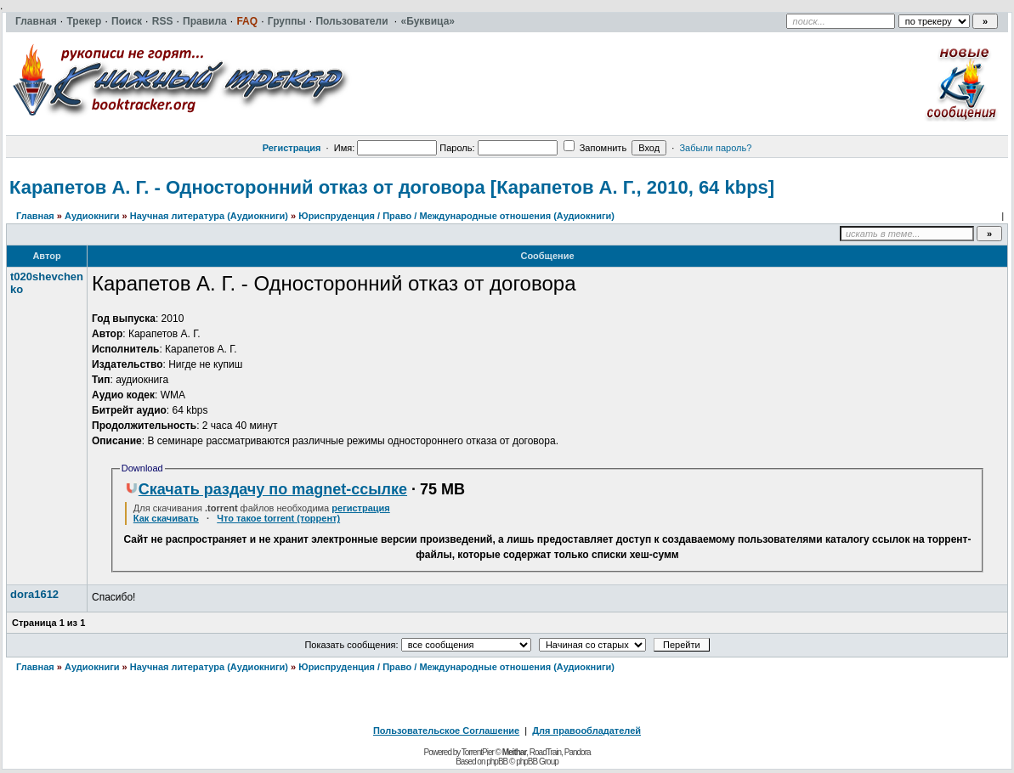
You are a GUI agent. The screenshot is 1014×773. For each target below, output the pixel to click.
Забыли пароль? (715, 148)
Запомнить (595, 148)
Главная (35, 216)
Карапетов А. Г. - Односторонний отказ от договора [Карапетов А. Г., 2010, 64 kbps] (391, 187)
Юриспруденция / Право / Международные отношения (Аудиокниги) (456, 216)
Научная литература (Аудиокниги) (209, 216)
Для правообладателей (586, 730)
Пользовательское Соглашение (446, 730)
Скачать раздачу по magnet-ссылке (266, 489)
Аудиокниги (92, 216)
